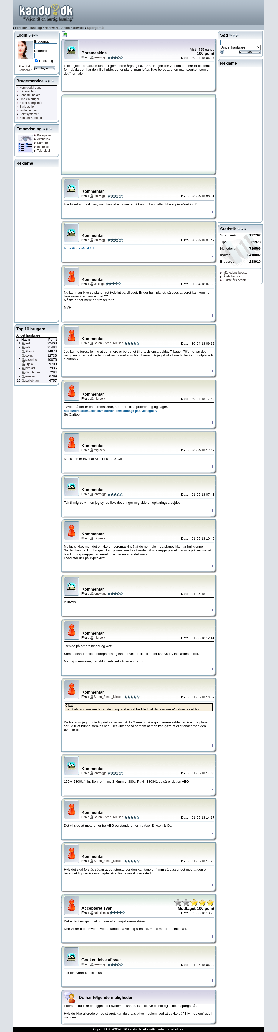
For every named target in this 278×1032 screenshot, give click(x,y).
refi (27, 347)
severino (31, 360)
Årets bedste (230, 276)
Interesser (42, 147)
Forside (20, 28)
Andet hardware (72, 28)
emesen (30, 376)
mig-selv (99, 398)
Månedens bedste (233, 272)
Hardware (52, 28)
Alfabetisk (42, 139)
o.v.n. (29, 355)
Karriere (41, 143)
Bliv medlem (26, 91)
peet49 (30, 368)
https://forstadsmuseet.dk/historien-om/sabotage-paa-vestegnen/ (110, 411)
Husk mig (46, 61)
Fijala (29, 364)
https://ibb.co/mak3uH (79, 248)
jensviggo (100, 57)
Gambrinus (32, 372)
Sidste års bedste (233, 280)
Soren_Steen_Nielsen (108, 343)
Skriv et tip (25, 106)
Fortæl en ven (27, 110)
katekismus (101, 913)
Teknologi (35, 28)
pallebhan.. (32, 380)
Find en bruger (27, 99)
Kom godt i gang (29, 87)
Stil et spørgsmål (29, 103)
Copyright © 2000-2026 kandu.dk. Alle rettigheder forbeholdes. (138, 1029)
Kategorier (42, 135)
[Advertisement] (172, 12)
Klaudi (29, 351)
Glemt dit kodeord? (25, 68)
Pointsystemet (27, 114)
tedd (28, 343)
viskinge (99, 284)
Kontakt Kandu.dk (29, 118)
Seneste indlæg (28, 95)
